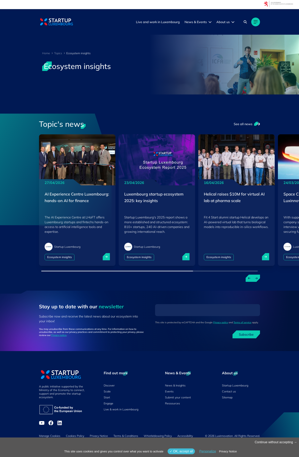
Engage (108, 403)
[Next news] (256, 278)
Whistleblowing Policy (158, 436)
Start (107, 397)
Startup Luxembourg (235, 385)
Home (46, 53)
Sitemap (227, 397)
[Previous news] (249, 278)
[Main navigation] (255, 22)
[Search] (245, 22)
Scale (107, 391)
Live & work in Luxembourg (121, 409)
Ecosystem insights (59, 257)
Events (169, 391)
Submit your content (178, 397)
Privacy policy (220, 322)
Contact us (229, 391)
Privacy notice (58, 335)
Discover (109, 385)
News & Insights (175, 385)
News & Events (196, 22)
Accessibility (185, 436)
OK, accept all (181, 451)
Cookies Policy (75, 436)
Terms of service (242, 322)
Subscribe (246, 334)
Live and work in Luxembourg (158, 22)
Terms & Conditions (125, 436)
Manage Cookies (49, 436)
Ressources (172, 403)
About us (223, 22)
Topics (58, 53)
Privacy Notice (99, 436)
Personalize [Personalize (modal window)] (207, 451)
